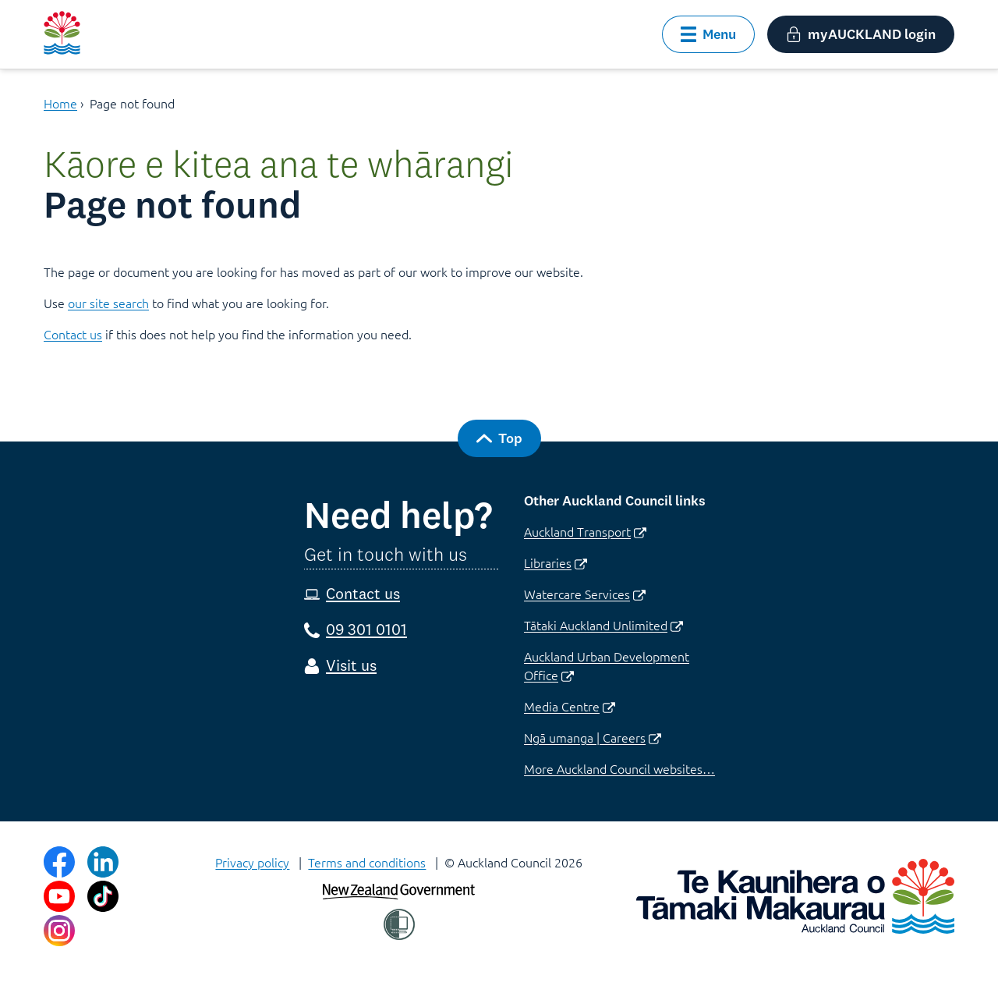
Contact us (73, 333)
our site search (108, 302)
